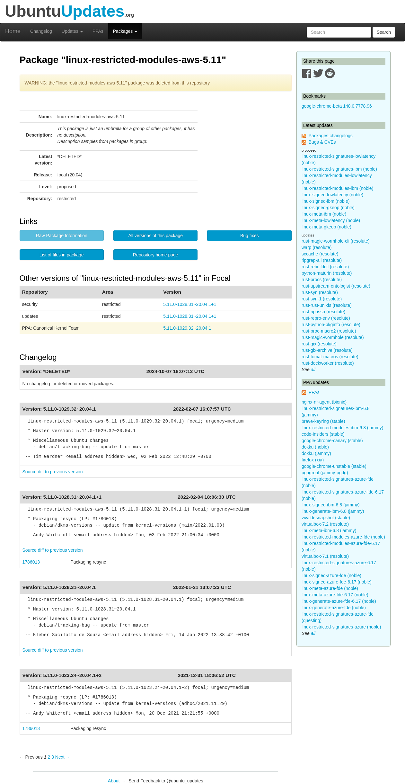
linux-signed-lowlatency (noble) (332, 194)
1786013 (31, 562)
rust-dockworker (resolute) (328, 363)
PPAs (97, 31)
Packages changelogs (331, 135)
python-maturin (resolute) (327, 273)
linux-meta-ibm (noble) (324, 214)
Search (384, 32)
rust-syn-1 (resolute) (322, 298)
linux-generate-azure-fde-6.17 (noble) (339, 601)
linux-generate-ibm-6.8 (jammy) (333, 511)
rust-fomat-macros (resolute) (330, 356)
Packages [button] (125, 31)
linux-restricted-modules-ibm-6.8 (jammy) (342, 427)
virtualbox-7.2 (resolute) (325, 524)
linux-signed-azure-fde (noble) (331, 575)
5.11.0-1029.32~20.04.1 (187, 328)
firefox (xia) (313, 459)
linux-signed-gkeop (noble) (328, 207)
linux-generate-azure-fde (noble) (334, 607)
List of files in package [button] (62, 254)
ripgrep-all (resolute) (322, 260)
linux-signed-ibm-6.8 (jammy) (331, 504)
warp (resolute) (316, 247)
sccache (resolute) (320, 253)
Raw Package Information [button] (61, 235)
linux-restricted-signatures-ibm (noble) (339, 169)
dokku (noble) (315, 447)
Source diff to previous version (52, 471)
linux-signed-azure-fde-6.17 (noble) (337, 581)
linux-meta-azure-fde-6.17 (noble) (335, 594)
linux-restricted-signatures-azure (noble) (341, 626)
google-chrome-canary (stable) (332, 440)
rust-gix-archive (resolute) (327, 350)
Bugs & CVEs (322, 142)
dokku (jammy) (316, 453)
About (114, 780)
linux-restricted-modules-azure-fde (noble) (343, 536)
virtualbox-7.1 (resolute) (325, 556)
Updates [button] (72, 31)
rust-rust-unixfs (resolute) (327, 305)
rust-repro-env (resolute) (326, 318)
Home (13, 31)
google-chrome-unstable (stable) (334, 466)
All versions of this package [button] (155, 235)
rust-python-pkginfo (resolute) (331, 324)
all (313, 369)
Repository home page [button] (155, 254)
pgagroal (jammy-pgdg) (325, 472)
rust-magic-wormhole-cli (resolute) (336, 241)
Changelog (41, 31)
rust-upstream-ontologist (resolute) (336, 286)
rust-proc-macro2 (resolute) (329, 331)
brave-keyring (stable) (323, 421)
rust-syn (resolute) (320, 292)
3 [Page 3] (52, 757)
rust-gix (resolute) (319, 343)
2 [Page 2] (49, 757)
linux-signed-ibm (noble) (325, 201)
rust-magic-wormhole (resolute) (333, 337)
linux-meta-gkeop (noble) (326, 226)
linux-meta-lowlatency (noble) (331, 220)
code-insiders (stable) (323, 434)
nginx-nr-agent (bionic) (324, 402)
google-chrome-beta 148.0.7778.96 (337, 106)
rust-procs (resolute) (322, 279)
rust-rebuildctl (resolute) (325, 266)
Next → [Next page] (62, 757)
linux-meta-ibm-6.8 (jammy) (329, 530)
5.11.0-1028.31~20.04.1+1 (189, 304)
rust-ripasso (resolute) (323, 311)
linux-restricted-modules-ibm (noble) (337, 188)
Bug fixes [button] (249, 235)
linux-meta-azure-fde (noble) (330, 588)
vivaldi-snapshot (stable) (326, 517)
